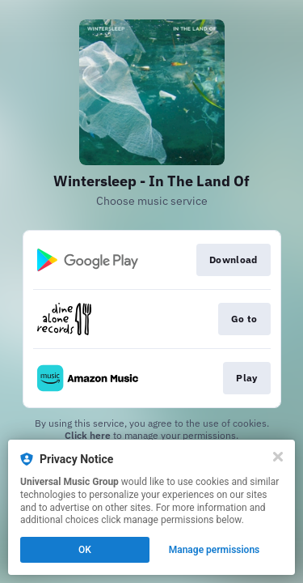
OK (84, 549)
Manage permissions (214, 549)
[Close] (278, 457)
